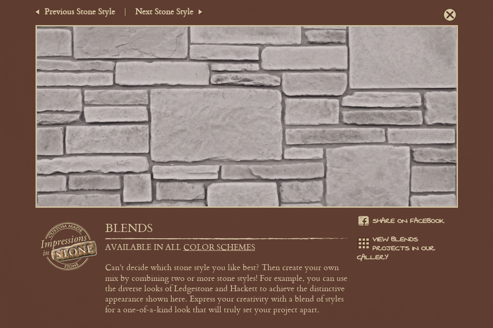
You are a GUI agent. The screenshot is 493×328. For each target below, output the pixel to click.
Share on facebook (400, 222)
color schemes (219, 247)
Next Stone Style (164, 11)
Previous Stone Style (79, 11)
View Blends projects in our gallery (396, 248)
